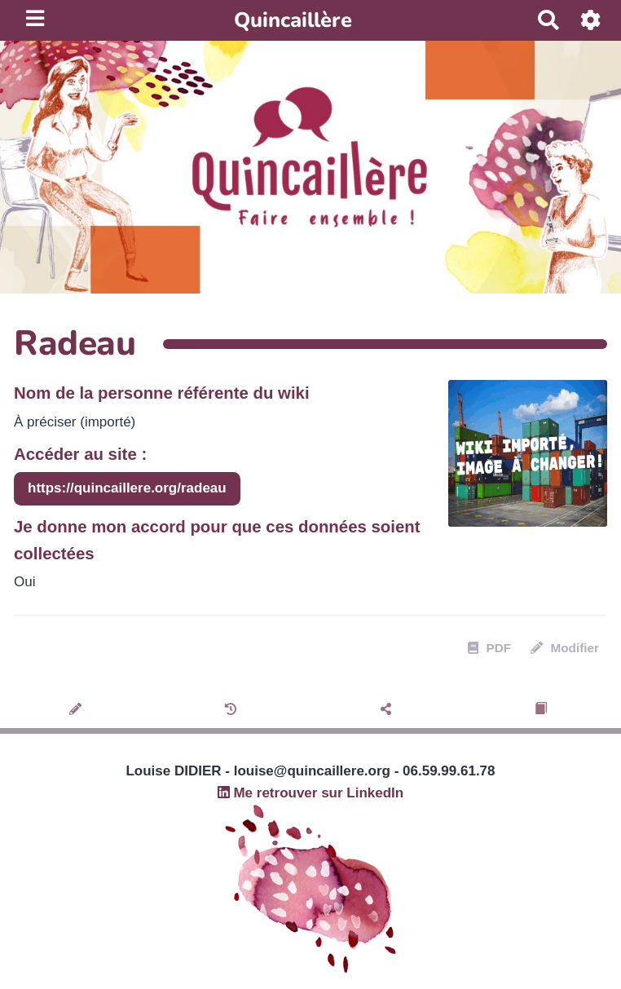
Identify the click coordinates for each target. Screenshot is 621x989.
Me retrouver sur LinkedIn (311, 793)
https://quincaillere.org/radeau (127, 488)
